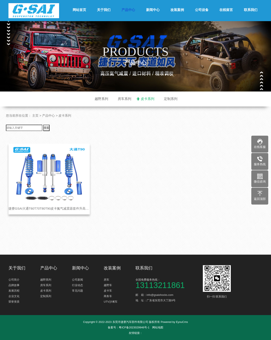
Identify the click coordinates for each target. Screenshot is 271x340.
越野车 (108, 285)
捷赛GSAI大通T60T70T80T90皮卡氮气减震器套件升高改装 (49, 214)
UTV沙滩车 (111, 301)
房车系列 (124, 99)
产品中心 (128, 10)
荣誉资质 (13, 301)
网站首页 (79, 10)
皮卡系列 (147, 99)
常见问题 (77, 290)
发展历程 (13, 290)
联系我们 (250, 10)
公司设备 (202, 10)
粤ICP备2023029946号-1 (134, 327)
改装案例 (177, 10)
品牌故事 (13, 285)
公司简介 (13, 279)
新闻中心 (153, 10)
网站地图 (157, 327)
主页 (35, 115)
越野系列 (101, 99)
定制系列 (170, 99)
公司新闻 (77, 279)
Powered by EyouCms (174, 322)
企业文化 (13, 296)
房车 (106, 279)
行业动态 (77, 285)
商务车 (108, 296)
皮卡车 (108, 290)
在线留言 (226, 10)
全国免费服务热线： (167, 283)
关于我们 (104, 10)
